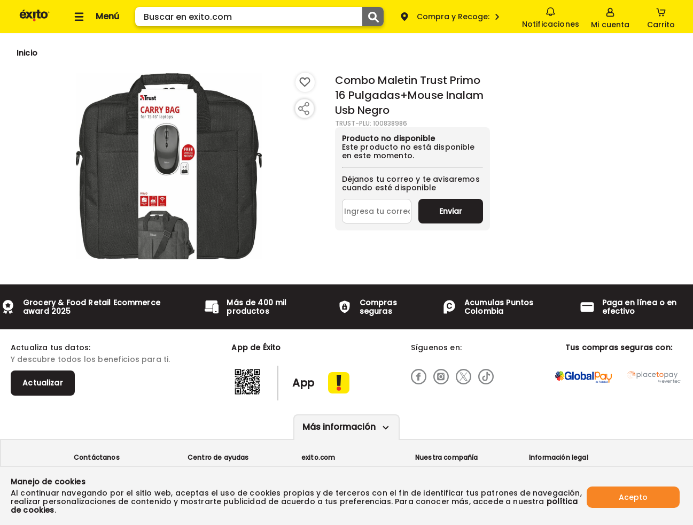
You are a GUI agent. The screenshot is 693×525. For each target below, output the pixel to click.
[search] (259, 16)
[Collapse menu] (95, 16)
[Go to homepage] (27, 53)
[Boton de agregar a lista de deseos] (305, 82)
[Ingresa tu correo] (377, 211)
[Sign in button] (610, 16)
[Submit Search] (373, 16)
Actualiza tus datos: (50, 347)
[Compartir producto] (303, 108)
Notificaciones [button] (550, 16)
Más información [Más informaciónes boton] (339, 427)
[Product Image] (169, 166)
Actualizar (42, 382)
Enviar (450, 211)
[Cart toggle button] (661, 16)
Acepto (633, 495)
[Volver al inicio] (34, 20)
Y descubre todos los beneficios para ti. (90, 359)
